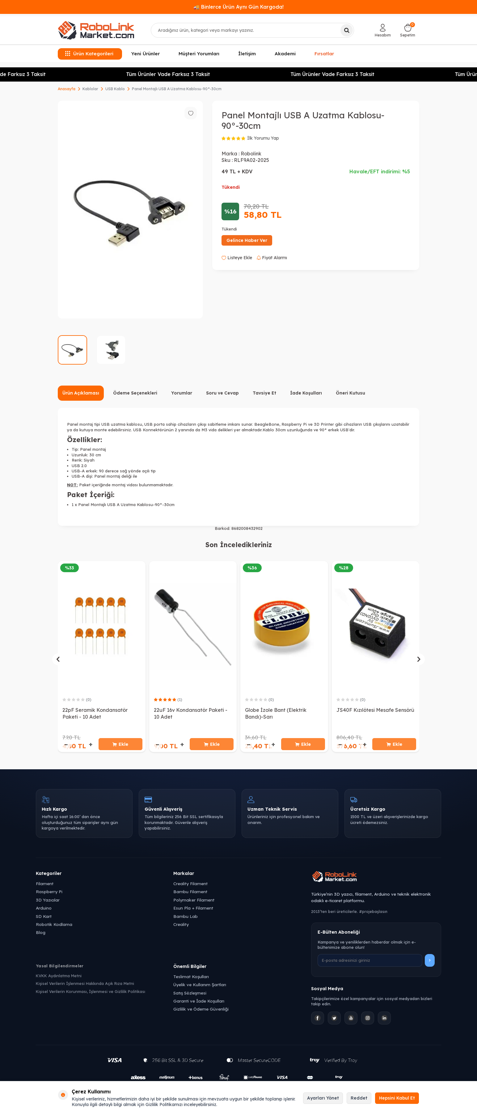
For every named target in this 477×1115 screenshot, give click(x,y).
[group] (130, 210)
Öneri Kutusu (350, 393)
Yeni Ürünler (145, 54)
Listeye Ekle (237, 257)
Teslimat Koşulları (191, 977)
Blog (40, 933)
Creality (181, 925)
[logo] (96, 30)
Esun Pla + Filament (193, 909)
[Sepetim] (407, 30)
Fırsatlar (324, 53)
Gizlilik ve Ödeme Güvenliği (201, 1010)
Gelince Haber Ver (246, 240)
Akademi (285, 54)
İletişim (247, 54)
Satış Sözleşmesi (189, 993)
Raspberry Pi (49, 892)
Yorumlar (181, 393)
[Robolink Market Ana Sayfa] (376, 879)
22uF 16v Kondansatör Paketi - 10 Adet (190, 713)
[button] (58, 659)
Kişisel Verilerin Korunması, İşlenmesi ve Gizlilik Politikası (90, 992)
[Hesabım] (383, 30)
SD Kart (44, 917)
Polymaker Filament (193, 900)
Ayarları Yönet (323, 1098)
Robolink (251, 153)
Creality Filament (190, 884)
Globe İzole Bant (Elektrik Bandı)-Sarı (275, 713)
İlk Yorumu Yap (263, 138)
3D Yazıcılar (48, 900)
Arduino (44, 909)
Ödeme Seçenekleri (135, 393)
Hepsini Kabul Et (397, 1098)
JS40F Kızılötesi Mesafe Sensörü (375, 710)
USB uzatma (113, 424)
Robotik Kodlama (54, 925)
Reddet (359, 1098)
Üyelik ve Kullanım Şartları (199, 985)
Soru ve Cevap (222, 393)
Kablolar (90, 89)
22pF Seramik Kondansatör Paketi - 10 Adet (95, 713)
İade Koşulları (306, 393)
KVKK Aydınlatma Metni (59, 976)
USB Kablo (115, 89)
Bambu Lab (185, 917)
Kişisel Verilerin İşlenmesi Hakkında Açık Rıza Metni (85, 984)
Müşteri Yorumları (199, 54)
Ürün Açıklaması (80, 393)
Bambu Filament (190, 892)
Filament (44, 884)
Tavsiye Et (264, 393)
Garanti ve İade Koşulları (198, 1001)
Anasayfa (66, 89)
